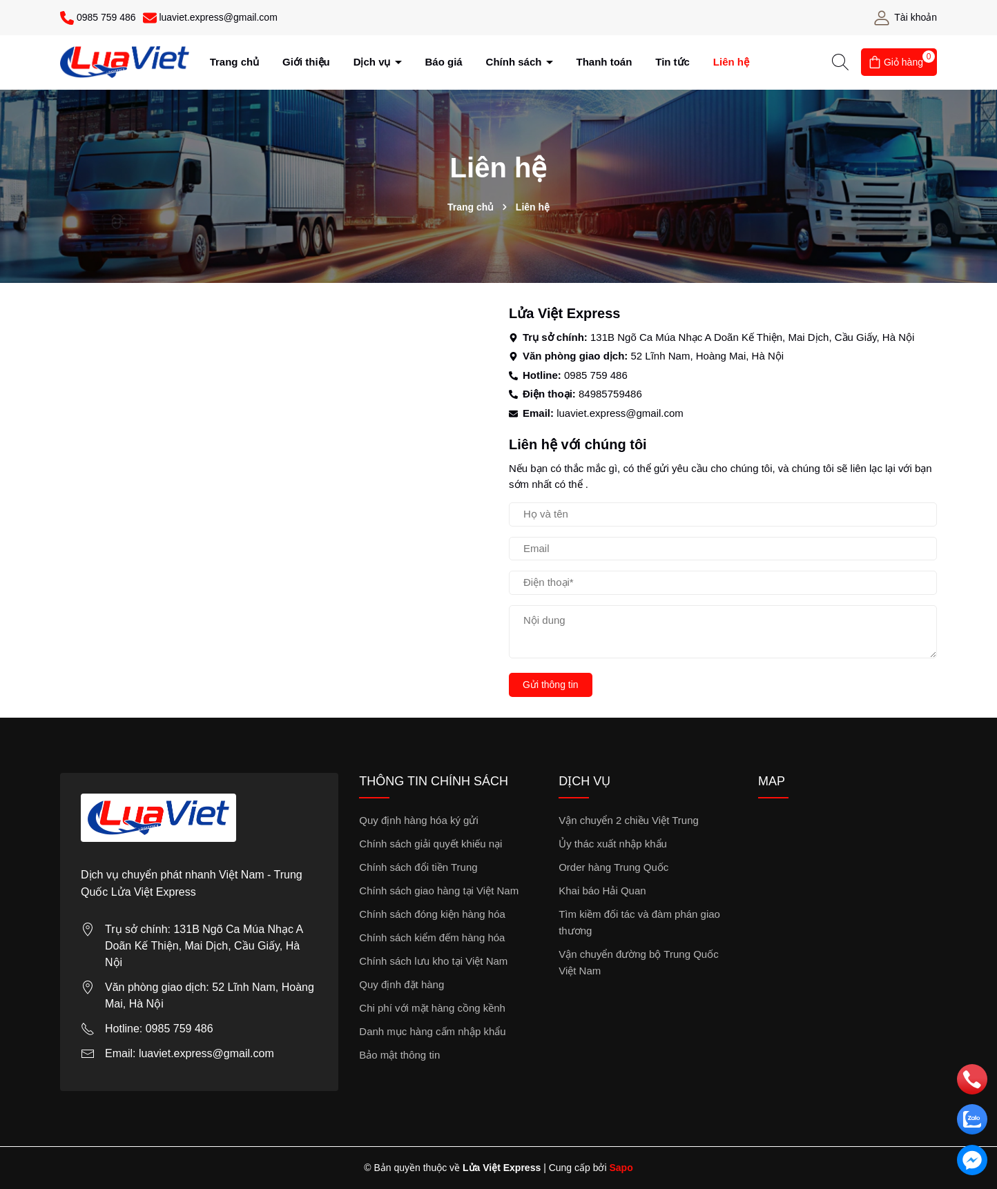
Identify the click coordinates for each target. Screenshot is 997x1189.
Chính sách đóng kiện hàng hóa (432, 914)
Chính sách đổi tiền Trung (418, 867)
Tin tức (672, 62)
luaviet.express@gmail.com (620, 413)
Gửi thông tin (551, 684)
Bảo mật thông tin (399, 1055)
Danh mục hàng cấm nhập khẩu (432, 1031)
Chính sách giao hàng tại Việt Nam (439, 890)
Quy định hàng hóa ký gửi (418, 820)
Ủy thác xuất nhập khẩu (613, 843)
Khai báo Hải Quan (602, 890)
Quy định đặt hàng (401, 984)
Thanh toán (604, 62)
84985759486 (610, 394)
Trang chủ (235, 62)
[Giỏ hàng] (899, 62)
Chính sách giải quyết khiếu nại (430, 843)
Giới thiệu (306, 62)
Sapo (620, 1167)
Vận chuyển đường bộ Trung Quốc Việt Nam (638, 962)
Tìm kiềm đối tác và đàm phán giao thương (639, 922)
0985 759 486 (596, 375)
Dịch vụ (374, 62)
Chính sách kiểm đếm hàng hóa (432, 937)
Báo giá (444, 62)
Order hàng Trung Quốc (613, 867)
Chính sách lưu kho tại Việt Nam (433, 961)
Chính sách (515, 62)
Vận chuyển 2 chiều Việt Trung (629, 820)
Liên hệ (731, 62)
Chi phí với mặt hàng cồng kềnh (432, 1008)
